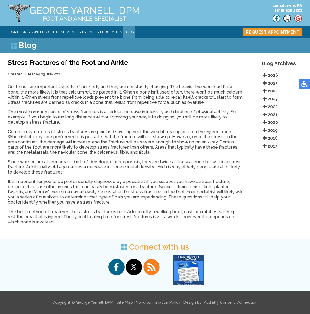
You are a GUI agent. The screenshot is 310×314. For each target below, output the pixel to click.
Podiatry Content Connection (230, 302)
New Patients (73, 32)
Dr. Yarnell (32, 32)
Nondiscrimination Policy (158, 302)
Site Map (125, 302)
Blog (129, 32)
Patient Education (105, 32)
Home (14, 32)
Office (52, 32)
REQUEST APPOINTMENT (272, 32)
